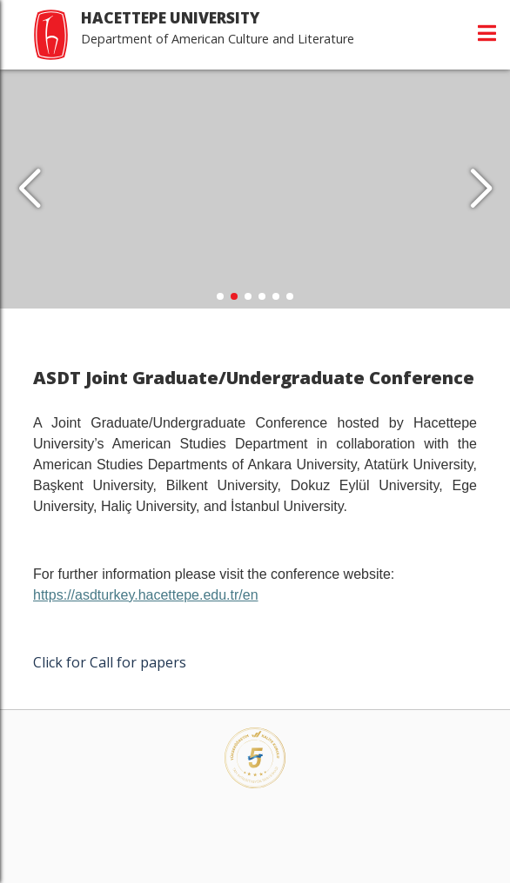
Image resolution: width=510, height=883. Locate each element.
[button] (481, 189)
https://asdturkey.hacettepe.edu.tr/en (145, 595)
